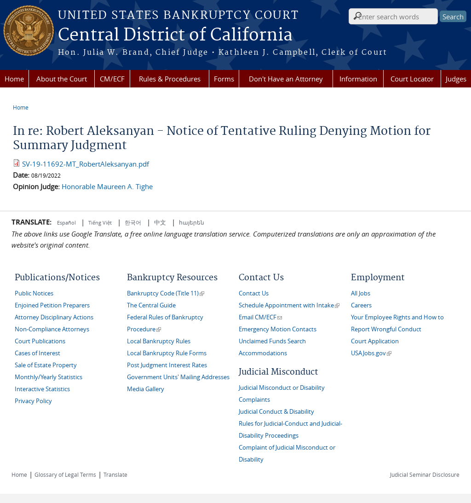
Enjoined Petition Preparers (52, 305)
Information (358, 78)
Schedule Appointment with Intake (289, 305)
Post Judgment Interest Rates (167, 365)
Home (14, 78)
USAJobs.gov (371, 353)
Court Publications (40, 341)
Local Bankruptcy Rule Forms (167, 353)
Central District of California (175, 35)
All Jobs (360, 293)
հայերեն (191, 222)
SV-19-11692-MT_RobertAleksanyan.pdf (85, 163)
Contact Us (254, 293)
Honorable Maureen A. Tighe (107, 186)
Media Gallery (145, 389)
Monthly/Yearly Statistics (48, 377)
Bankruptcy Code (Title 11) (165, 293)
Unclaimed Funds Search (272, 341)
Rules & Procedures (170, 78)
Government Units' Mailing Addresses (178, 377)
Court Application (375, 341)
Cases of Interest (37, 353)
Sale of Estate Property (46, 365)
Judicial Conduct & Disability (276, 412)
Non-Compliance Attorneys (52, 329)
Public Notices (34, 293)
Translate (115, 474)
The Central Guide (151, 305)
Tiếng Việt (100, 222)
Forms (224, 78)
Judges (456, 78)
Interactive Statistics (42, 389)
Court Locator (412, 78)
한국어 (133, 222)
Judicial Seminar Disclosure (425, 474)
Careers (361, 305)
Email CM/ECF (260, 317)
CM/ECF (112, 78)
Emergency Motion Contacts (277, 329)
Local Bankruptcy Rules (158, 341)
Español (67, 222)
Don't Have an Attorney (286, 78)
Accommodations (263, 353)
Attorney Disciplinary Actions (54, 317)
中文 (160, 222)
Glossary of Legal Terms (65, 474)
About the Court (61, 78)
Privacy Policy (33, 401)
